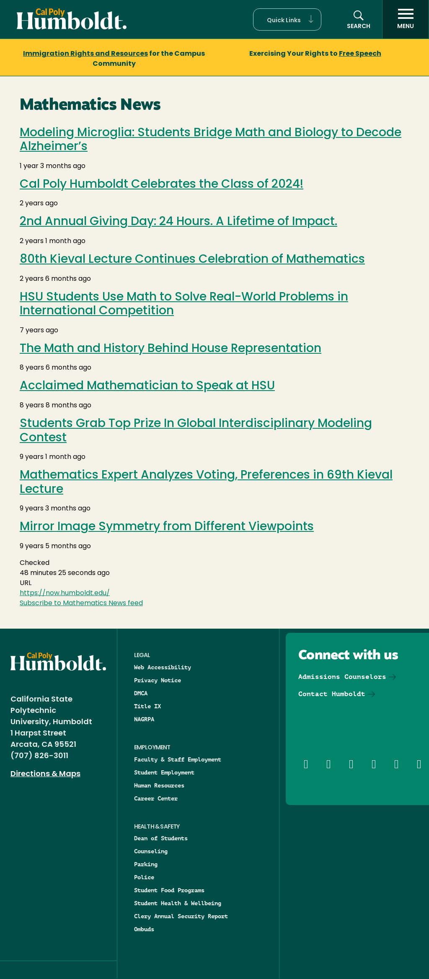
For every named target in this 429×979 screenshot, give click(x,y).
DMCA (140, 693)
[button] (287, 19)
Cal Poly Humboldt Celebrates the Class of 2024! (161, 185)
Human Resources (159, 785)
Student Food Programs (169, 890)
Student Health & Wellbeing (177, 903)
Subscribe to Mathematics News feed (81, 603)
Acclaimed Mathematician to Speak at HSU (147, 386)
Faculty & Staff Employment (177, 759)
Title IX (147, 706)
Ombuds (144, 929)
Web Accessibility (162, 667)
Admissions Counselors (342, 677)
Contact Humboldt (331, 694)
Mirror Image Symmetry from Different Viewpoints (167, 527)
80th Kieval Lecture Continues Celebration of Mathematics (192, 260)
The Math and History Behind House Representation (170, 349)
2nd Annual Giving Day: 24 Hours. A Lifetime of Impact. (178, 222)
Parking (146, 864)
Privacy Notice (157, 680)
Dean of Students (161, 838)
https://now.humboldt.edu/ (65, 593)
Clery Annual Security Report (181, 916)
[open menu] (405, 19)
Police (144, 877)
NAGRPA (144, 719)
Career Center (156, 798)
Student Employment (164, 772)
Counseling (151, 851)
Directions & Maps (45, 774)
